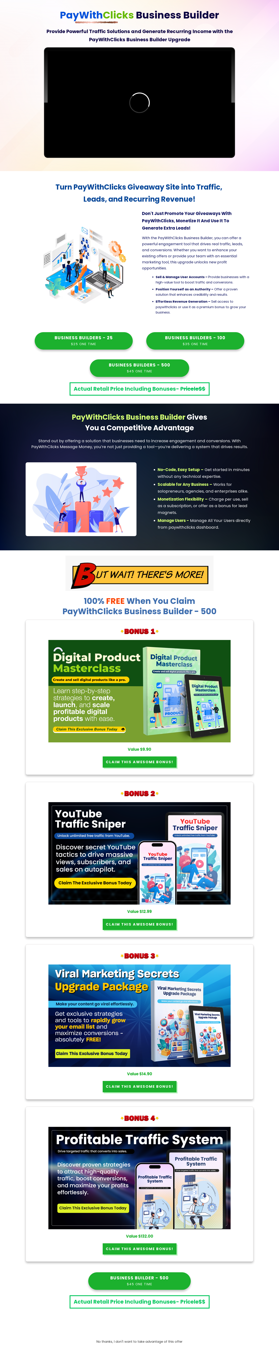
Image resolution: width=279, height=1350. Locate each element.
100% (105, 601)
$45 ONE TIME (139, 371)
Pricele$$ (192, 389)
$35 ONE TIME (195, 344)
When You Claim (161, 601)
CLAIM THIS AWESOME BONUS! (139, 762)
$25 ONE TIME (83, 344)
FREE (116, 601)
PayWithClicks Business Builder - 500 (139, 611)
